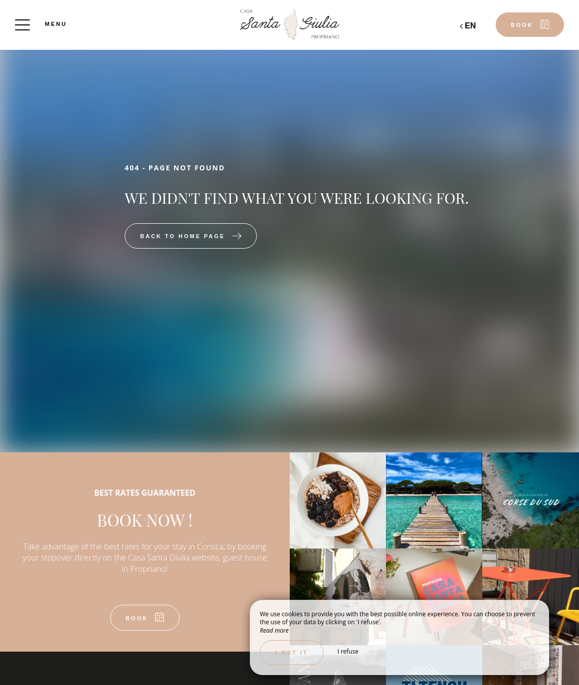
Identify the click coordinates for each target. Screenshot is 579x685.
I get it (291, 653)
